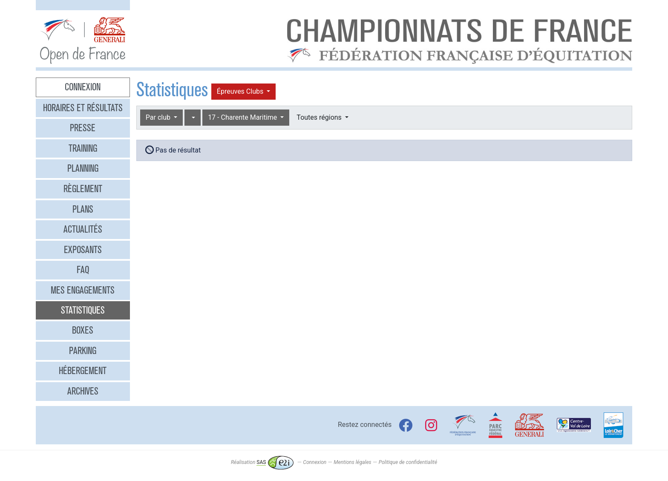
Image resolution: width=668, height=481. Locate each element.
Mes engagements (83, 290)
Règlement (82, 189)
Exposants (83, 250)
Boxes (82, 330)
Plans (82, 209)
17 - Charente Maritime (243, 117)
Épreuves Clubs (241, 91)
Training (83, 148)
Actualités (82, 229)
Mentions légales (352, 462)
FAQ (83, 270)
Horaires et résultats (83, 108)
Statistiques (83, 310)
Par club (159, 117)
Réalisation (262, 462)
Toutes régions (320, 117)
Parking (82, 351)
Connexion (83, 87)
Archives (82, 391)
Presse (82, 128)
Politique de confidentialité (408, 462)
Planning (82, 168)
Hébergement (83, 371)
